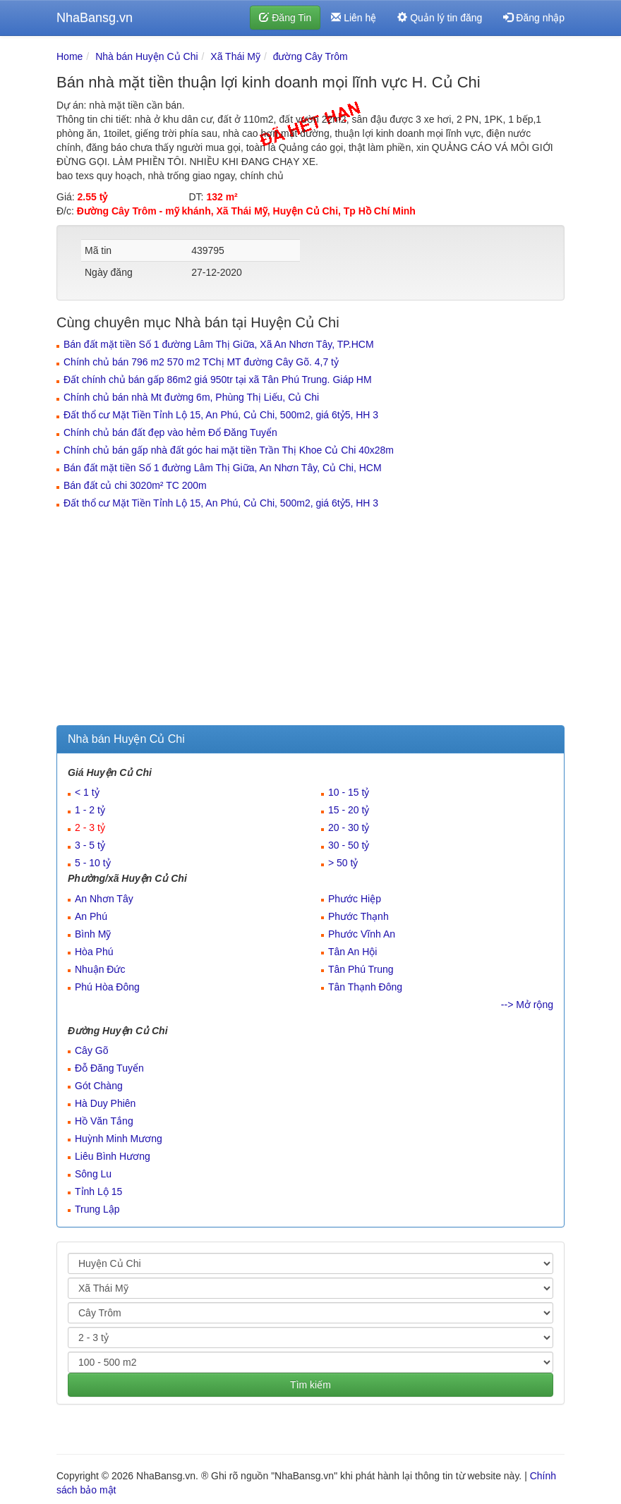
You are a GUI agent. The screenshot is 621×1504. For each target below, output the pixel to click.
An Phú (91, 916)
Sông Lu (93, 1173)
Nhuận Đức (100, 969)
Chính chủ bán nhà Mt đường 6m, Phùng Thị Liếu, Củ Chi (191, 397)
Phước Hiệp (354, 898)
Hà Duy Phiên (105, 1103)
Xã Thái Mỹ (235, 56)
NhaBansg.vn (94, 18)
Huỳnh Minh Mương (118, 1138)
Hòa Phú (94, 951)
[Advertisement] (310, 619)
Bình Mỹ (93, 934)
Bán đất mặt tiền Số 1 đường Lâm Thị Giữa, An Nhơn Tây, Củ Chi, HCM (223, 467)
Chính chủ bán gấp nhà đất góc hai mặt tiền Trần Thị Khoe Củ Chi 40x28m (229, 450)
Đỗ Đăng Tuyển (109, 1068)
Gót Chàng (99, 1085)
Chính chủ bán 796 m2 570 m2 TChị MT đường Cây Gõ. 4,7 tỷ (201, 362)
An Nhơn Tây (104, 898)
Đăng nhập (534, 17)
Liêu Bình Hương (112, 1156)
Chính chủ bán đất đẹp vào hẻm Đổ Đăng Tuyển (170, 432)
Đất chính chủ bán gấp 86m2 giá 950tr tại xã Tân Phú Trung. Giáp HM (218, 379)
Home (69, 56)
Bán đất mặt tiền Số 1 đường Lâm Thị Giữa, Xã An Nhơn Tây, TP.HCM (219, 344)
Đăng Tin (285, 17)
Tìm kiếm (310, 1384)
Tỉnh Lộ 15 (98, 1191)
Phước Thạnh (358, 916)
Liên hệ (353, 17)
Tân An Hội (352, 951)
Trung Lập (97, 1209)
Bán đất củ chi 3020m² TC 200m (135, 485)
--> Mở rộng (527, 1004)
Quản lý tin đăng (439, 17)
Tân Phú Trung (361, 969)
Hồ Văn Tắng (104, 1121)
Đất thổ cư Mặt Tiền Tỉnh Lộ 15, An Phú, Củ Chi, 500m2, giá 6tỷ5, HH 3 (221, 414)
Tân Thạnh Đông (365, 987)
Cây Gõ (91, 1050)
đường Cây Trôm (310, 56)
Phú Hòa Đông (107, 987)
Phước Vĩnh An (361, 934)
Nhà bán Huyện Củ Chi (146, 56)
